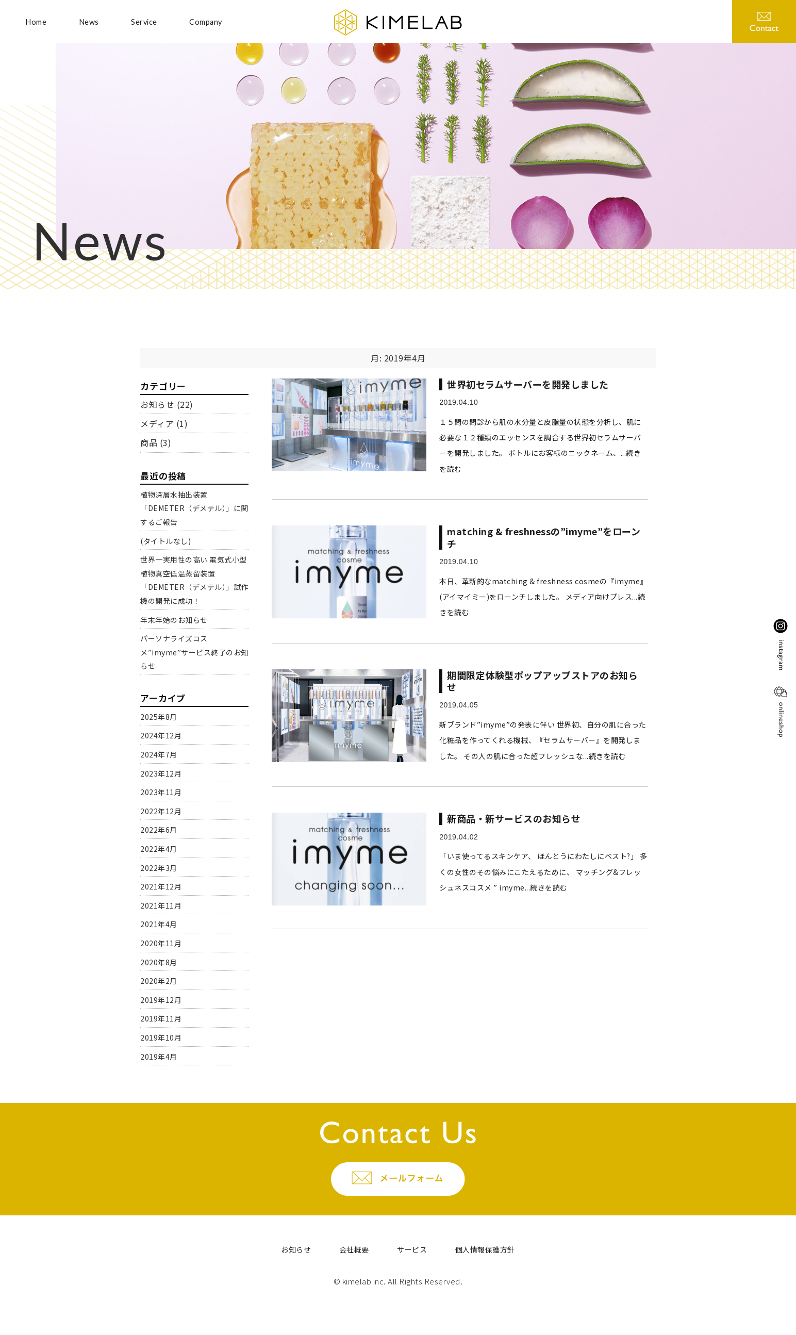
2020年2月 (158, 981)
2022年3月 (158, 868)
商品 (148, 442)
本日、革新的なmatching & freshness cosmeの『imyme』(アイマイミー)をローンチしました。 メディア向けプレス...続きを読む (543, 597)
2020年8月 (158, 962)
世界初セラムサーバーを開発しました (528, 384)
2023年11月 (160, 792)
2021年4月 (158, 924)
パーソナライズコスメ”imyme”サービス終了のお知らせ (194, 652)
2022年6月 (158, 830)
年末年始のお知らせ (174, 620)
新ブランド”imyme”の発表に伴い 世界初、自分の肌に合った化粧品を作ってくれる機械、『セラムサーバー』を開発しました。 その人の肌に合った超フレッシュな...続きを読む (542, 740)
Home (35, 22)
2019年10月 (160, 1037)
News (89, 22)
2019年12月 (160, 1000)
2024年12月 (160, 735)
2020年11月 (160, 943)
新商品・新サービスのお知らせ (514, 818)
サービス (412, 1249)
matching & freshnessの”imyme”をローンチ (543, 537)
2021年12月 (160, 886)
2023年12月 (160, 773)
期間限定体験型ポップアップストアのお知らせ (542, 681)
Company (205, 22)
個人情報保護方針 (485, 1249)
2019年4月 (158, 1056)
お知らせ (157, 404)
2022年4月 (158, 849)
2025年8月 (158, 717)
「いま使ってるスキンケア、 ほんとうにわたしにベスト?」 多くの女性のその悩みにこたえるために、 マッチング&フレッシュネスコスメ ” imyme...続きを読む (543, 872)
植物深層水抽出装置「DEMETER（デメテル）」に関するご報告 (194, 508)
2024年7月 (158, 754)
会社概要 (354, 1249)
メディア (157, 423)
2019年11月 (160, 1018)
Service (144, 22)
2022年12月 (160, 811)
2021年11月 (160, 905)
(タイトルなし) (165, 541)
